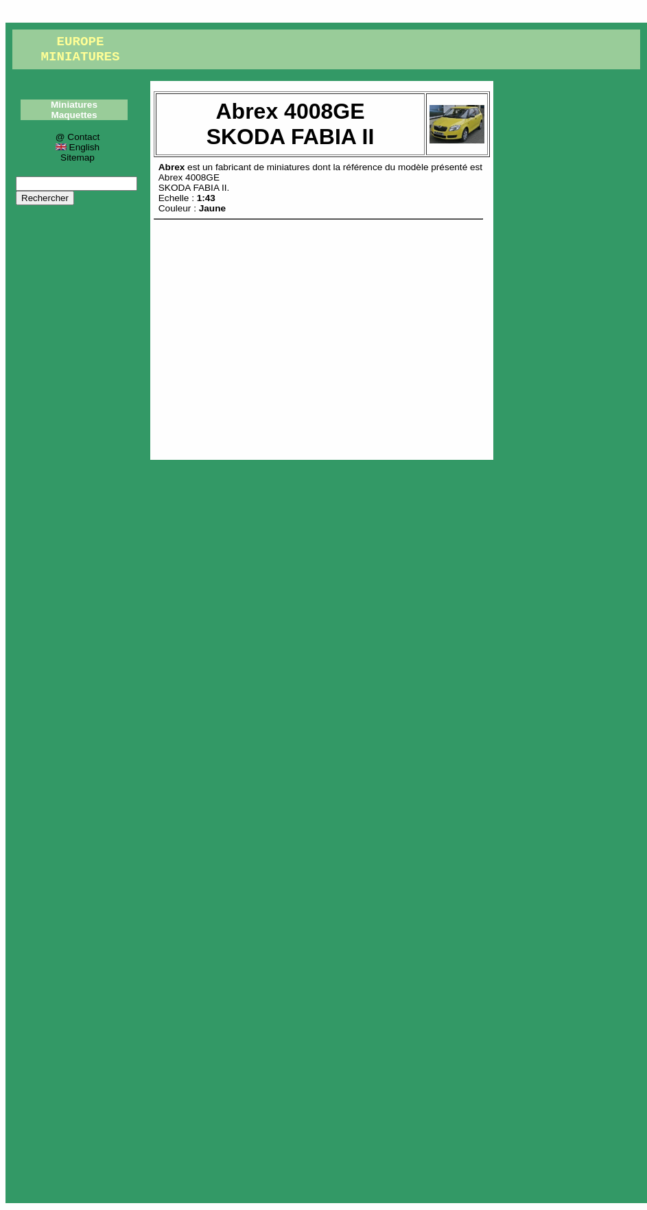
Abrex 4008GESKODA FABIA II (192, 182)
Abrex (171, 167)
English (77, 147)
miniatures (288, 167)
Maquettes (74, 115)
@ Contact (77, 137)
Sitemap (77, 157)
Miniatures (74, 105)
